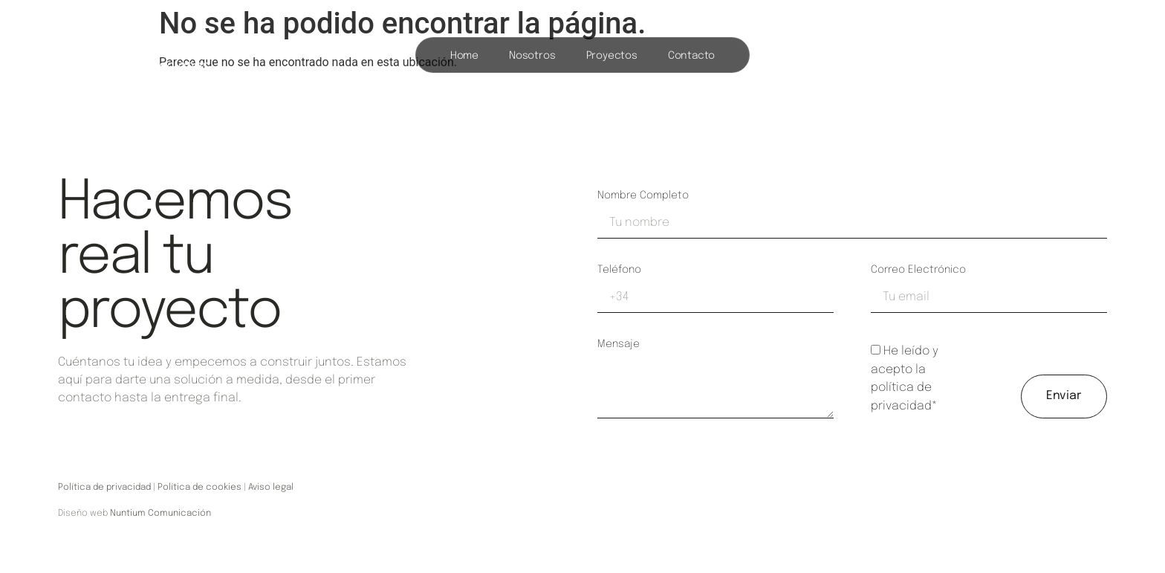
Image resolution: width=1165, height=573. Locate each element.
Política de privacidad (104, 487)
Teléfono (619, 270)
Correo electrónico (918, 270)
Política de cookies (199, 487)
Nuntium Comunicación (160, 513)
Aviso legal (270, 487)
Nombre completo (643, 195)
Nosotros (532, 56)
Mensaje (618, 344)
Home (464, 56)
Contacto (691, 56)
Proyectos (611, 56)
